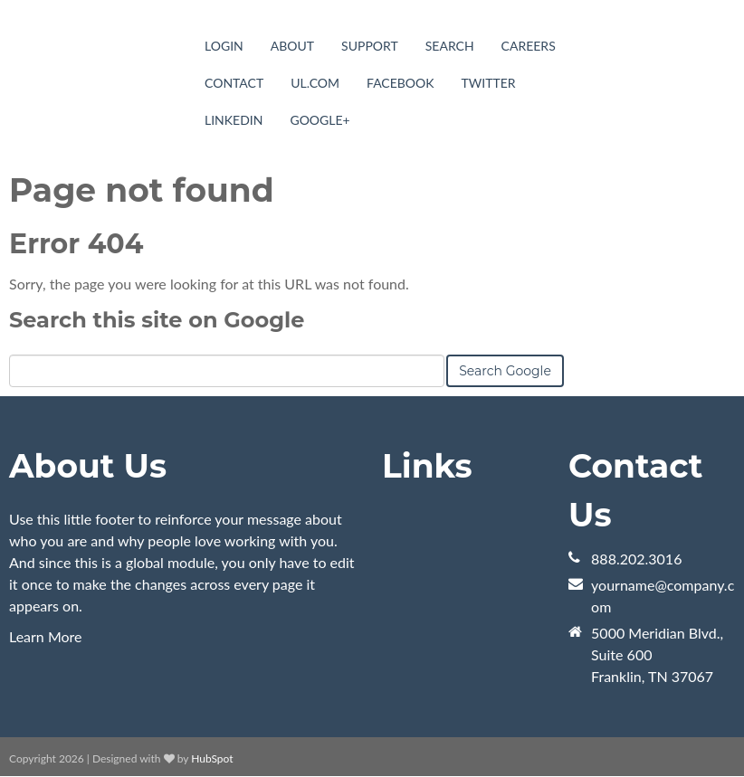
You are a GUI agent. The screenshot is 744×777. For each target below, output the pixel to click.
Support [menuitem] (369, 45)
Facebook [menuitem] (400, 82)
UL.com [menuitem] (315, 82)
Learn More (45, 636)
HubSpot (212, 758)
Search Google (505, 371)
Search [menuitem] (449, 45)
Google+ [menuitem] (319, 120)
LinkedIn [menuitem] (233, 120)
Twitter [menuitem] (489, 82)
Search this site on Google (156, 320)
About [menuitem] (292, 45)
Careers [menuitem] (528, 45)
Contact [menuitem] (234, 82)
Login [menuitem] (224, 45)
